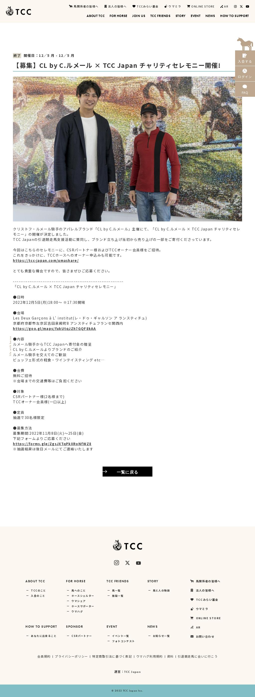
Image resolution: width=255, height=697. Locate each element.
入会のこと (38, 595)
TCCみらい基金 (145, 6)
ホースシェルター (82, 595)
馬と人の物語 (161, 590)
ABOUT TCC (35, 581)
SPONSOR (74, 626)
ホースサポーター (82, 606)
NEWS (152, 626)
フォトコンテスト (123, 641)
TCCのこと (38, 590)
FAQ (245, 94)
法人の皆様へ (116, 6)
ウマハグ (77, 611)
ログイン (245, 77)
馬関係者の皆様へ (83, 6)
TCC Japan (132, 672)
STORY (153, 581)
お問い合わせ (202, 636)
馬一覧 (116, 590)
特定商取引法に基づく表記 (112, 656)
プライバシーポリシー (71, 656)
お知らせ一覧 (161, 636)
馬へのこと (78, 590)
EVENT (112, 626)
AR (224, 6)
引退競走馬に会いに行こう (198, 656)
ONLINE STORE (200, 6)
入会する (245, 59)
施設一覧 (118, 595)
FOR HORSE (75, 581)
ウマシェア (78, 601)
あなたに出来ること (44, 636)
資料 (170, 656)
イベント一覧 (120, 636)
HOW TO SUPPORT (41, 626)
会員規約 (43, 656)
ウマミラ (172, 6)
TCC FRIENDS (118, 581)
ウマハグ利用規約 (149, 656)
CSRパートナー (81, 636)
